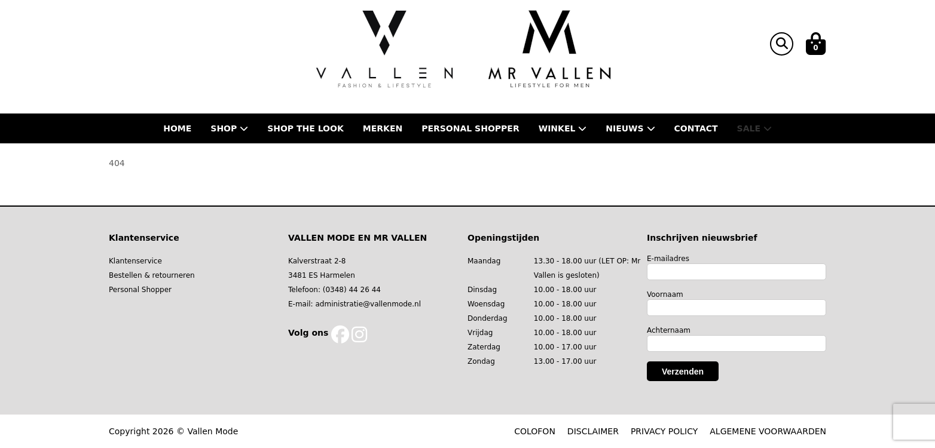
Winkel (563, 128)
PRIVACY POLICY (664, 431)
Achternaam (668, 330)
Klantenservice (135, 261)
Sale (754, 128)
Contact (696, 128)
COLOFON (534, 431)
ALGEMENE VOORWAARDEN (768, 431)
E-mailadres (668, 258)
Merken (382, 128)
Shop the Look (305, 128)
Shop (229, 128)
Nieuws (630, 128)
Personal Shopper (140, 290)
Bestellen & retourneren (152, 275)
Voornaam (665, 294)
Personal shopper (470, 128)
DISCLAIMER (593, 431)
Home (177, 128)
